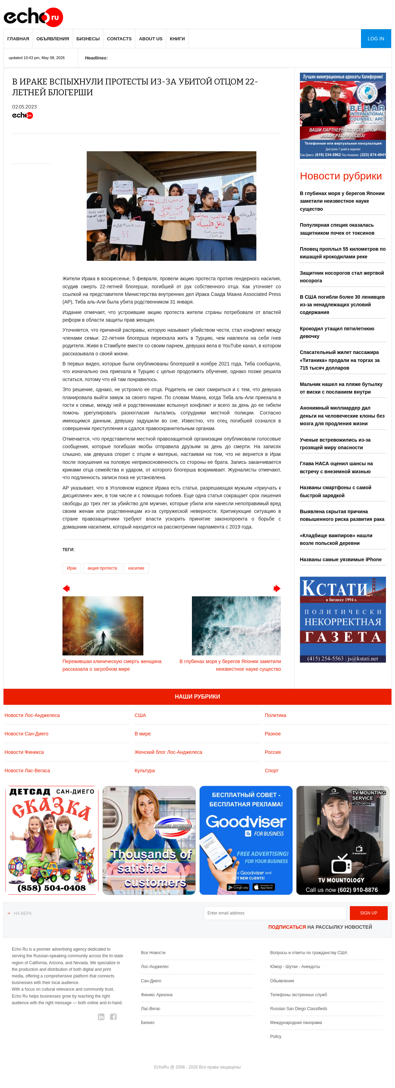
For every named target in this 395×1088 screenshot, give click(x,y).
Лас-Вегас (150, 1008)
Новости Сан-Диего (26, 733)
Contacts (119, 38)
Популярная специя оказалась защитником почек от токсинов (337, 228)
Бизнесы (88, 38)
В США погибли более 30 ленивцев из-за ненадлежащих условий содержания (342, 304)
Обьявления (282, 980)
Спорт (271, 770)
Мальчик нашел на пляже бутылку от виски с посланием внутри (341, 388)
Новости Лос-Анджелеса (32, 715)
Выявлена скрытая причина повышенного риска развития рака (342, 515)
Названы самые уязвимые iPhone (341, 559)
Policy (275, 1036)
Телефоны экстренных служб (298, 994)
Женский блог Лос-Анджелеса (168, 752)
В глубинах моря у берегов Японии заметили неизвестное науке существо (342, 201)
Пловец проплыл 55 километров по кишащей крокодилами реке (343, 252)
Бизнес (147, 1022)
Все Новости (153, 952)
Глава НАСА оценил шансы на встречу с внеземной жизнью (336, 467)
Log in (376, 38)
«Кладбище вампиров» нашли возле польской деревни (336, 539)
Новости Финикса (24, 752)
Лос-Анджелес (155, 966)
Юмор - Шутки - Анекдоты (295, 966)
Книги (177, 38)
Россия (273, 752)
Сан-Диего (151, 980)
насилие (136, 568)
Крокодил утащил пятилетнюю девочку (337, 332)
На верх (23, 913)
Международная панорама (296, 1022)
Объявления (52, 38)
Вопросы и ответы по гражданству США (308, 952)
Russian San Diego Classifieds (298, 1008)
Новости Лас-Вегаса (27, 770)
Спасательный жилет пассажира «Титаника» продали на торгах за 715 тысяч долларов (340, 360)
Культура (145, 770)
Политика (275, 715)
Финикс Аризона (157, 994)
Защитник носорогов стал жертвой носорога (342, 276)
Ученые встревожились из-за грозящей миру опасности (335, 443)
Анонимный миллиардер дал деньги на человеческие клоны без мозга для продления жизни (342, 415)
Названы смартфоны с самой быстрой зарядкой (335, 491)
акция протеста (102, 568)
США (140, 715)
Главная (18, 38)
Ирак (71, 568)
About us (150, 38)
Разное (273, 733)
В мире (143, 733)
